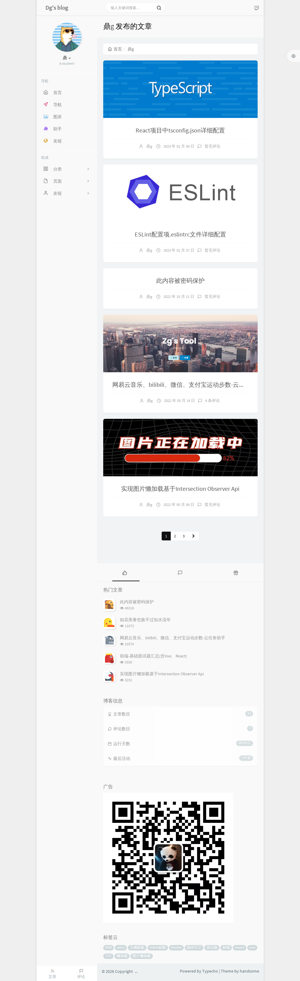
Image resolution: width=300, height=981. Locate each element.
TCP (108, 956)
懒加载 (122, 956)
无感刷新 (137, 947)
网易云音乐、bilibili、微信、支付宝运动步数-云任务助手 (187, 384)
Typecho (210, 971)
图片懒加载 (142, 956)
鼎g (149, 146)
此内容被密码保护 (180, 280)
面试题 (211, 947)
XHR (108, 947)
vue (252, 947)
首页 (115, 49)
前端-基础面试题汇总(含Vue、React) (153, 656)
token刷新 (158, 947)
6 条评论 (212, 400)
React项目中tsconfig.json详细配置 (180, 130)
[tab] (125, 572)
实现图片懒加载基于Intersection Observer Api (180, 488)
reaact (239, 947)
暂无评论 (212, 146)
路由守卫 (194, 947)
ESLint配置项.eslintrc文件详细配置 (180, 234)
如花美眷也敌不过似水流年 (145, 619)
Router (176, 947)
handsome (249, 971)
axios (121, 947)
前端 (226, 947)
